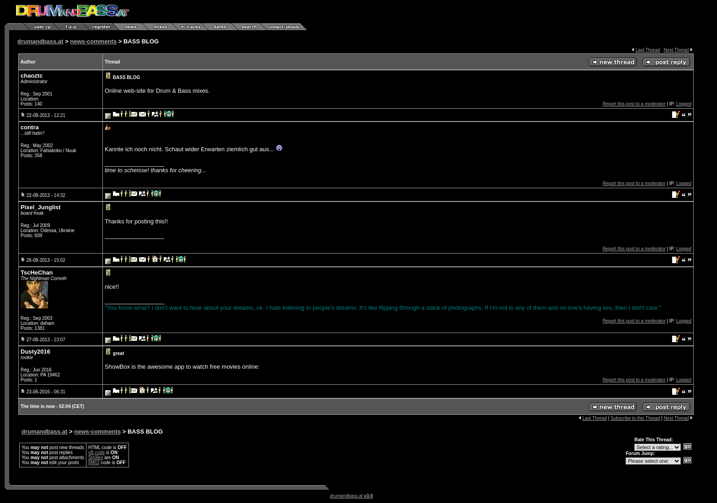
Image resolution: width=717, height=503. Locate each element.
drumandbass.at (40, 41)
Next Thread (676, 50)
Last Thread (648, 50)
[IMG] (93, 462)
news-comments (93, 41)
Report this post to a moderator (634, 103)
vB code (96, 452)
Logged (683, 103)
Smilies (95, 457)
